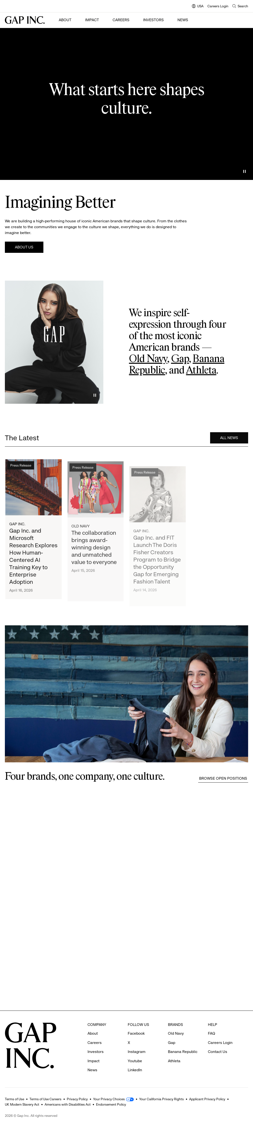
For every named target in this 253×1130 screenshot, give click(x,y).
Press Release (20, 467)
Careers (121, 20)
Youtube (135, 1061)
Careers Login (217, 6)
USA (198, 6)
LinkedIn (135, 1070)
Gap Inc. (17, 526)
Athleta (201, 370)
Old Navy (148, 359)
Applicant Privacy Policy (207, 1099)
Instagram (137, 1051)
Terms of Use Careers (45, 1099)
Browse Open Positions (223, 778)
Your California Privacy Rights (161, 1099)
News (182, 20)
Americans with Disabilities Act (68, 1104)
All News (229, 438)
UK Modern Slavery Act (22, 1104)
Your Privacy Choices (109, 1099)
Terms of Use (14, 1099)
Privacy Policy (77, 1099)
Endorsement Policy (111, 1104)
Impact (92, 20)
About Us (24, 247)
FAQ (211, 1033)
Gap (180, 359)
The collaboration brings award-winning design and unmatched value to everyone (94, 552)
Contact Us (217, 1051)
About (65, 20)
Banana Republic (182, 1051)
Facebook (136, 1033)
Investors (153, 20)
